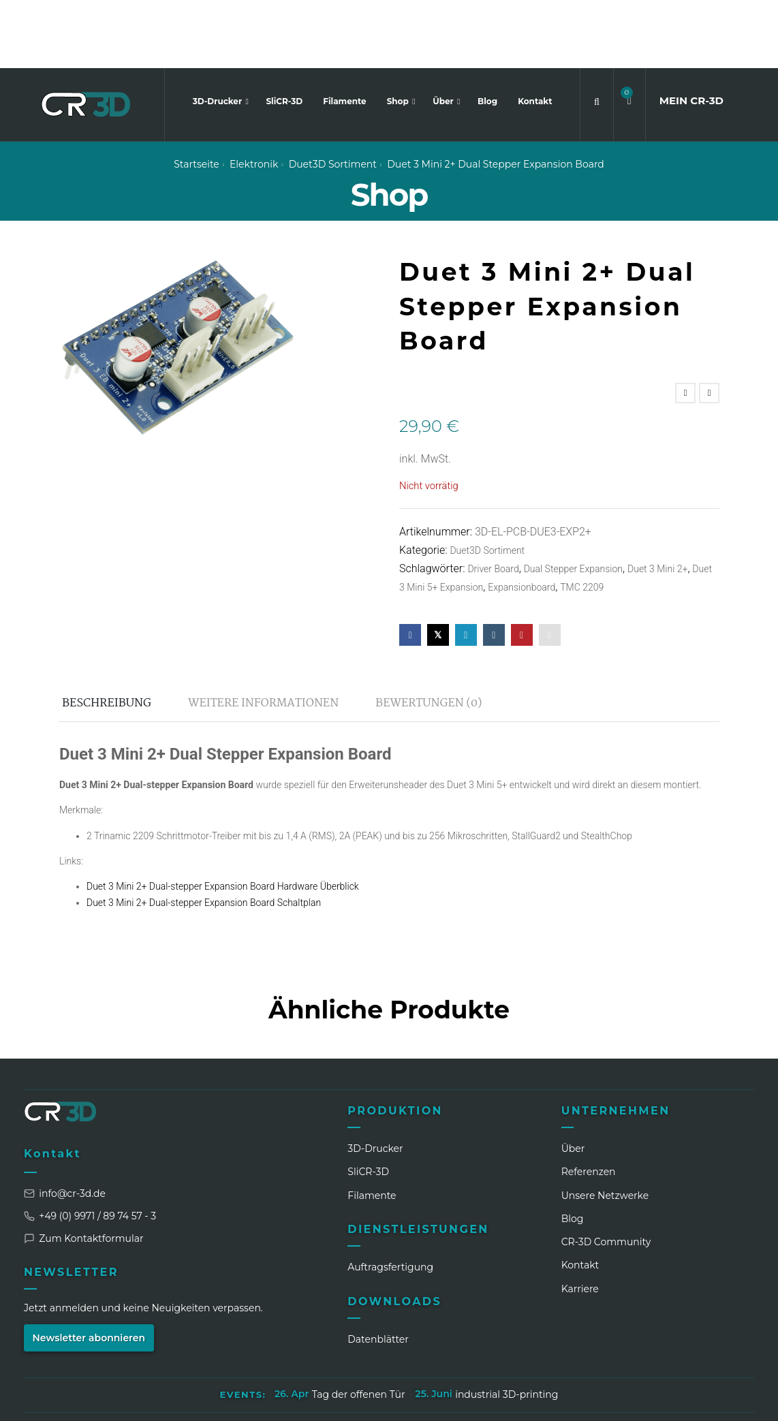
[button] (629, 33)
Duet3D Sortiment (333, 96)
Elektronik (254, 96)
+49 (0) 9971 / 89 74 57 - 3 (90, 1147)
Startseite (196, 96)
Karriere (580, 1220)
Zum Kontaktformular (84, 1170)
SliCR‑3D (368, 1103)
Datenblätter (378, 1270)
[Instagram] (617, 1400)
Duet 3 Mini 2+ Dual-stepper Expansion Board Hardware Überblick (223, 818)
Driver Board (492, 500)
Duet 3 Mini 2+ (657, 500)
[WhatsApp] (668, 1400)
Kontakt (535, 33)
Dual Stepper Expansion (573, 500)
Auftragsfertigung (390, 1199)
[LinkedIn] (592, 1400)
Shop (399, 33)
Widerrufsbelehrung (506, 1360)
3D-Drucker (219, 33)
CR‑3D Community (606, 1174)
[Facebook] (642, 1400)
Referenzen (588, 1103)
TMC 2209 (582, 519)
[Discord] (718, 1400)
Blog (487, 33)
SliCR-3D (284, 33)
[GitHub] (743, 1400)
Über (444, 33)
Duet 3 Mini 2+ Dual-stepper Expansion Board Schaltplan (204, 834)
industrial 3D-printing (506, 1326)
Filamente (344, 33)
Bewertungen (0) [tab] (428, 634)
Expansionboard (521, 519)
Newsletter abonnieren (89, 1269)
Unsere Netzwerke (605, 1127)
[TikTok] (693, 1400)
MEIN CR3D (691, 32)
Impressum (241, 1360)
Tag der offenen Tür (358, 1326)
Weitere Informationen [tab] (263, 634)
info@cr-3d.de (65, 1125)
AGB (426, 1360)
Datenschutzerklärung (342, 1360)
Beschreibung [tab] (106, 634)
